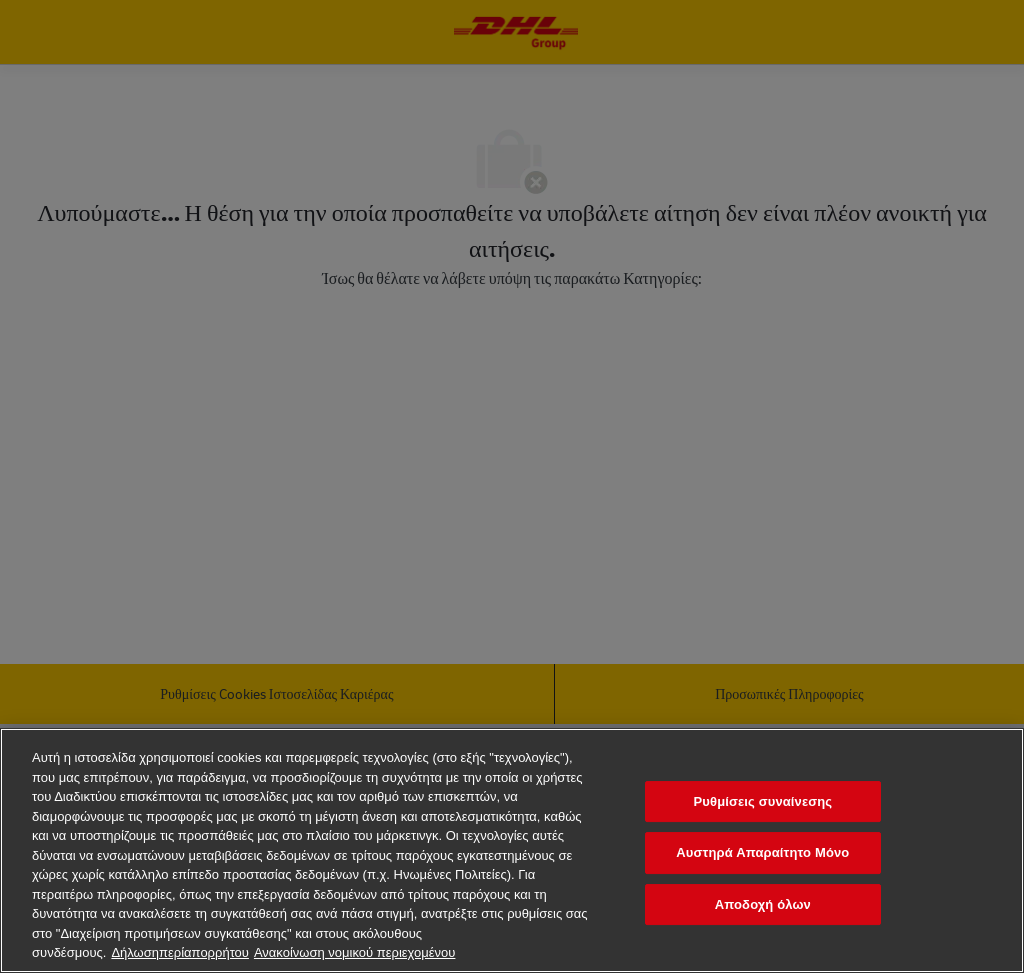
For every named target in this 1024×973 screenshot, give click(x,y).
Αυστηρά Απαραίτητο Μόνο (762, 852)
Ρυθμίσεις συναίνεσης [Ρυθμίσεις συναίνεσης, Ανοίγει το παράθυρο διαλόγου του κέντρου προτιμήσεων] (762, 801)
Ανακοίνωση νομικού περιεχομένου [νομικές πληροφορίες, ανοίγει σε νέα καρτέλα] (355, 952)
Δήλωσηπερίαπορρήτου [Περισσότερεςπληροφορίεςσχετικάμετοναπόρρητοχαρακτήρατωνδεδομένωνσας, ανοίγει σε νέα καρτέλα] (180, 952)
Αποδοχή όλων (763, 904)
